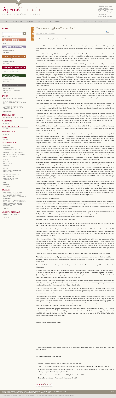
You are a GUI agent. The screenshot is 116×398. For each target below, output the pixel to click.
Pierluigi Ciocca (42, 33)
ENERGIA (6, 159)
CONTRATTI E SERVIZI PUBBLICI (13, 152)
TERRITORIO (7, 186)
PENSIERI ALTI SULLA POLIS (11, 174)
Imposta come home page (89, 21)
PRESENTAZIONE (17, 21)
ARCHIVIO (6, 43)
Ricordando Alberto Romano (13, 98)
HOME (6, 21)
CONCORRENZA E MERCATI (11, 150)
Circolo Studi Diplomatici (12, 90)
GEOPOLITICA (7, 163)
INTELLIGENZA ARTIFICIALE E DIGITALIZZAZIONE (12, 171)
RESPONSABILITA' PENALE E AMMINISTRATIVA (12, 179)
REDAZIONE (30, 21)
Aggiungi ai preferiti (103, 21)
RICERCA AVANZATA (7, 36)
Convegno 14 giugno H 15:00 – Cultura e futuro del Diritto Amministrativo (13, 107)
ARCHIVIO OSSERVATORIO (11, 72)
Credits (64, 391)
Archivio (6, 81)
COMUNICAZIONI (8, 147)
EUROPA (6, 161)
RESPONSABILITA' (8, 176)
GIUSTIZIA (6, 166)
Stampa (110, 32)
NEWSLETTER (59, 21)
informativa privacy (69, 395)
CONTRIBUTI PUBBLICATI (11, 214)
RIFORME (6, 184)
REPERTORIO (7, 111)
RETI (4, 182)
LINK (39, 21)
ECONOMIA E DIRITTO (10, 156)
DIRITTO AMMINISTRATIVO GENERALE (14, 154)
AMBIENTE (6, 145)
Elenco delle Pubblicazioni (13, 117)
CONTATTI (48, 21)
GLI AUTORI (6, 217)
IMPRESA (6, 168)
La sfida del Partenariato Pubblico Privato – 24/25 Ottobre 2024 (14, 102)
